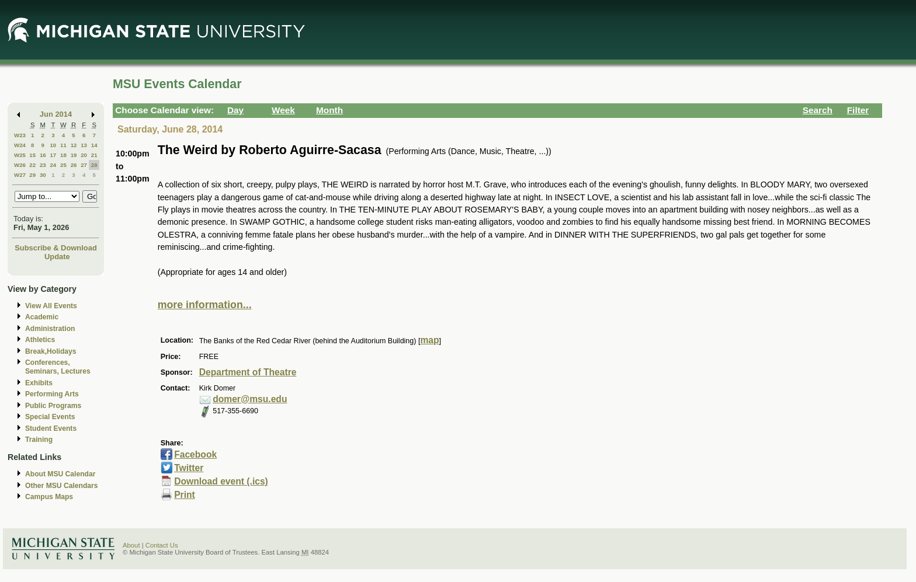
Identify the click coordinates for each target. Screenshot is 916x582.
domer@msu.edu (250, 399)
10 (53, 145)
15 (32, 155)
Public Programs (53, 406)
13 (84, 145)
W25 (20, 155)
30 (43, 175)
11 (63, 145)
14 (94, 145)
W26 (20, 165)
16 (43, 155)
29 (32, 175)
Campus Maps (49, 497)
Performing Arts (52, 394)
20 (84, 155)
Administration (50, 329)
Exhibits (39, 383)
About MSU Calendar (60, 474)
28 (94, 165)
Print (184, 495)
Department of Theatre (248, 372)
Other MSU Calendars (61, 486)
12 (74, 145)
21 (94, 155)
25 (63, 165)
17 (53, 155)
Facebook (195, 454)
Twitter (188, 468)
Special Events (50, 417)
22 (32, 165)
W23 (20, 135)
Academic (41, 317)
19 (74, 155)
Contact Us (161, 545)
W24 (20, 145)
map (429, 340)
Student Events (51, 428)
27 (84, 165)
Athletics (40, 340)
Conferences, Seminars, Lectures (58, 366)
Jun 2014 (56, 114)
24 (53, 165)
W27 (20, 175)
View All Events (51, 306)
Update (57, 256)
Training (39, 439)
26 (74, 165)
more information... (205, 305)
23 (43, 165)
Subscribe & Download (56, 247)
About (131, 545)
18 (63, 155)
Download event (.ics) (221, 481)
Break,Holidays (51, 351)
